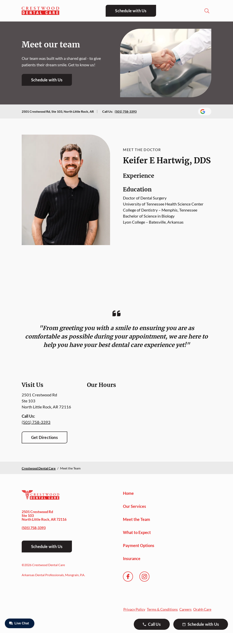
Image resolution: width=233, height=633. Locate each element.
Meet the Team (136, 519)
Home (128, 493)
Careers (185, 609)
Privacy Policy (134, 609)
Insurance (131, 558)
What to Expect (137, 532)
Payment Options (138, 545)
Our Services (134, 506)
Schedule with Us (130, 10)
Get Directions (44, 437)
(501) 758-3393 (126, 111)
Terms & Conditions (162, 609)
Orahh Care (202, 609)
